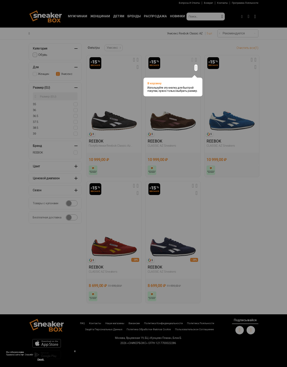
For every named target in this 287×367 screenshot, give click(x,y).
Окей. (40, 359)
